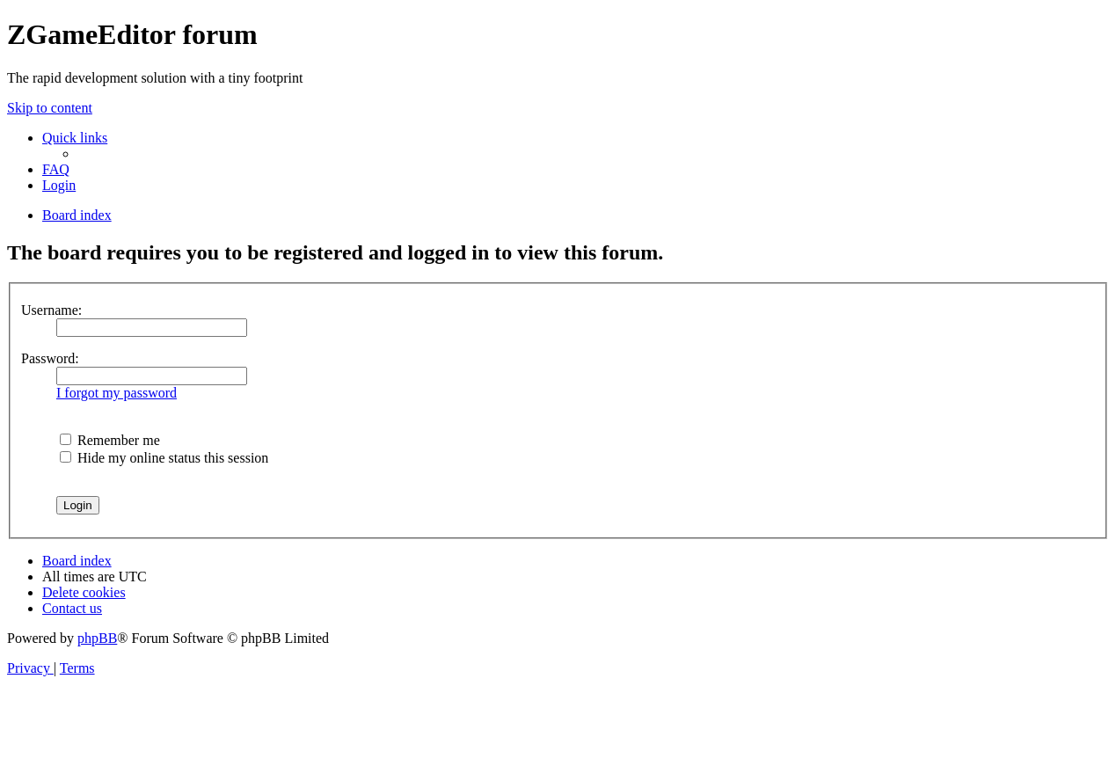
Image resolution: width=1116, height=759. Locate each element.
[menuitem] (55, 169)
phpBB (97, 638)
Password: (50, 358)
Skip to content (49, 107)
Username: (51, 310)
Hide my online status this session (164, 457)
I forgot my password (116, 392)
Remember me (110, 440)
